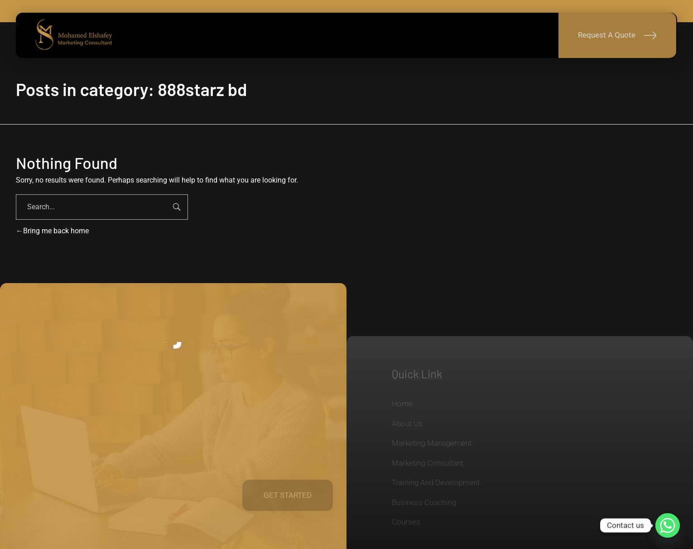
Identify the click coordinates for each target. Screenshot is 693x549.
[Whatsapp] (667, 525)
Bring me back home (52, 230)
